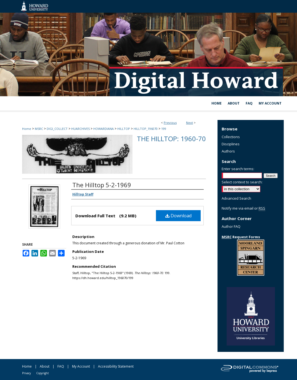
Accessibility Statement (116, 366)
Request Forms (241, 236)
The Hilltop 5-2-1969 (101, 185)
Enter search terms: (238, 168)
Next (189, 123)
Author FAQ (231, 226)
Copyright (42, 373)
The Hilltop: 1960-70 (171, 138)
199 (163, 129)
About (44, 366)
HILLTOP (123, 129)
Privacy (26, 373)
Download (178, 216)
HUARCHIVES (80, 129)
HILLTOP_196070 (146, 129)
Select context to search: (242, 182)
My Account (81, 366)
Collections (231, 136)
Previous (170, 123)
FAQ (60, 366)
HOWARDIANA (103, 129)
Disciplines (231, 143)
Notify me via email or (243, 208)
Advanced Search (236, 198)
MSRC (39, 129)
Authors (228, 151)
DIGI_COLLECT (57, 129)
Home (26, 129)
